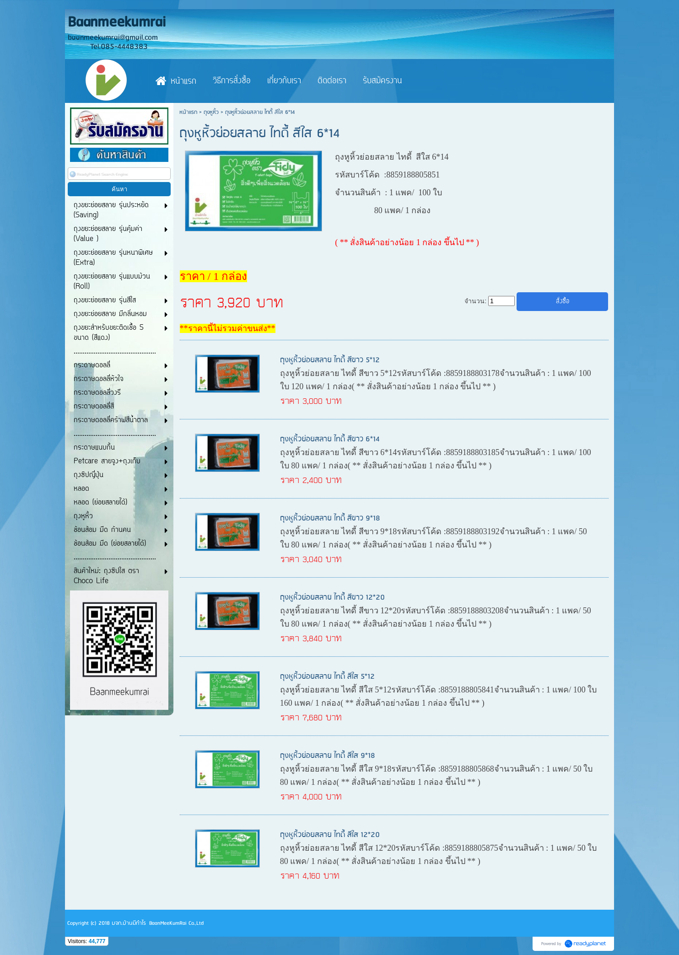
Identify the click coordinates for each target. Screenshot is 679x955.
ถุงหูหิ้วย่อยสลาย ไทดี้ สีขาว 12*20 (332, 597)
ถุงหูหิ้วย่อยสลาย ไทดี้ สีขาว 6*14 (330, 439)
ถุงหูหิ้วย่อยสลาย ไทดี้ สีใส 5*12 (327, 677)
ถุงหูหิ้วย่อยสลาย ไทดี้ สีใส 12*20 (330, 835)
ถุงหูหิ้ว (211, 112)
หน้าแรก (188, 112)
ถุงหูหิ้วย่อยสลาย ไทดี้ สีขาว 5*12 (330, 360)
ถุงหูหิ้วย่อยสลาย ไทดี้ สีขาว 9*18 (330, 518)
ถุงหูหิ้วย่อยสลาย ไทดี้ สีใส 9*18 (327, 756)
